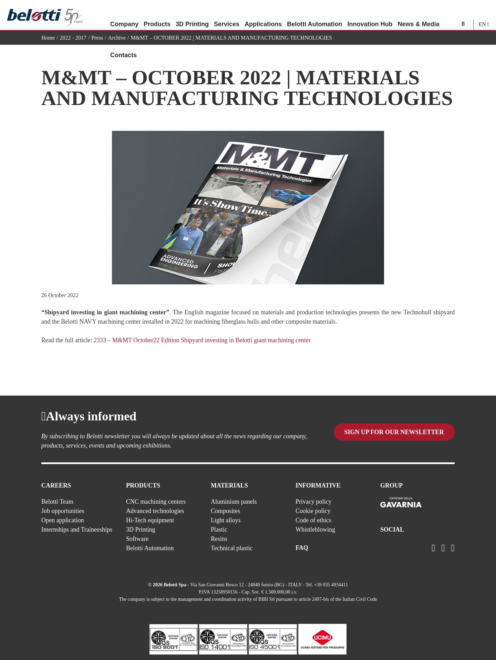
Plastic (219, 529)
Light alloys (226, 520)
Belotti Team (57, 501)
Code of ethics (313, 520)
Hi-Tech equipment (150, 520)
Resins (219, 538)
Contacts (123, 46)
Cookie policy (313, 510)
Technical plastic (231, 548)
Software (137, 538)
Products (157, 15)
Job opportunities (62, 510)
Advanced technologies (155, 510)
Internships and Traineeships (76, 529)
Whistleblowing (315, 529)
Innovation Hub (369, 15)
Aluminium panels (234, 501)
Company (124, 15)
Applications (263, 15)
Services (226, 15)
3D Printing (192, 15)
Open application (62, 520)
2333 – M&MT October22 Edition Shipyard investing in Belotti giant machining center (202, 340)
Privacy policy (313, 501)
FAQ (302, 547)
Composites (225, 510)
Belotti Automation (314, 15)
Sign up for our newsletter (394, 433)
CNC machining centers (156, 501)
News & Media (418, 15)
